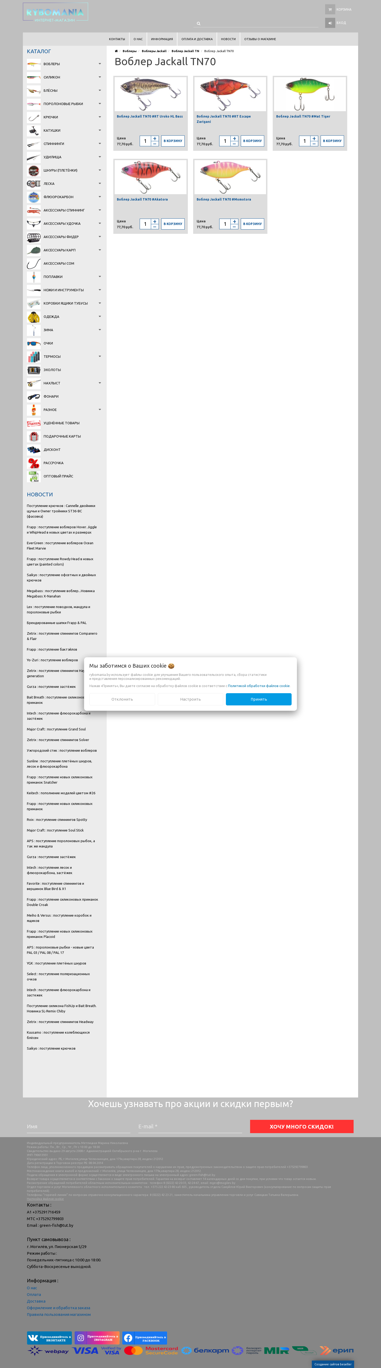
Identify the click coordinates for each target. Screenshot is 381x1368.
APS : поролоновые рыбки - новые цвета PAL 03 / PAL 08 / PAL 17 (60, 949)
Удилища (52, 157)
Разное (50, 409)
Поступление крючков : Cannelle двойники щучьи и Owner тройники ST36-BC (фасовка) (61, 511)
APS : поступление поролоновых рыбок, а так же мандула (61, 843)
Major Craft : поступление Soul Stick (55, 830)
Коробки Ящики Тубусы (66, 303)
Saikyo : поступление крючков (51, 1048)
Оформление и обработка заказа (58, 1307)
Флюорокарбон (58, 197)
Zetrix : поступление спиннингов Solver (58, 740)
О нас (32, 1288)
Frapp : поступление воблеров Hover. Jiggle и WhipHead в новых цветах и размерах (62, 529)
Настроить (190, 699)
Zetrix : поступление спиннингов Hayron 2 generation (60, 673)
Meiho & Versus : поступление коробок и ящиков (59, 917)
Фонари (51, 396)
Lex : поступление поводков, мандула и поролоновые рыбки (58, 609)
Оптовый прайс (58, 476)
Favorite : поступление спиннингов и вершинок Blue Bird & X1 (55, 886)
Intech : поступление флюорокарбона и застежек (58, 992)
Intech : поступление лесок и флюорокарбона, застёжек (49, 870)
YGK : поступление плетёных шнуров (56, 963)
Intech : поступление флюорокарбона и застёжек (58, 715)
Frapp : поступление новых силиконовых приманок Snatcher (60, 779)
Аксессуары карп (60, 250)
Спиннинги (54, 143)
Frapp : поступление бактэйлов (52, 649)
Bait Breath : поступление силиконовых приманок (58, 699)
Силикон (52, 77)
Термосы (52, 356)
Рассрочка (54, 463)
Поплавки (53, 276)
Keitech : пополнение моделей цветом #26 (61, 793)
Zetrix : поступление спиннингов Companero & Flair (62, 636)
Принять (259, 699)
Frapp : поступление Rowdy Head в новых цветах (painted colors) (60, 561)
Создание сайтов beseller (332, 1364)
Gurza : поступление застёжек (51, 686)
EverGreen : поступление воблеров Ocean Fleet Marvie (60, 545)
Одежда (51, 316)
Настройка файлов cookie (45, 1198)
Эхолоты (52, 370)
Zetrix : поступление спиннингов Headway (60, 1022)
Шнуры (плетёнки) (60, 170)
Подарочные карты (62, 436)
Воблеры (52, 64)
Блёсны (50, 90)
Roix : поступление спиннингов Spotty (57, 819)
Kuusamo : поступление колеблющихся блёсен (58, 1034)
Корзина (344, 9)
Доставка (36, 1301)
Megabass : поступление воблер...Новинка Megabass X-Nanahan (61, 593)
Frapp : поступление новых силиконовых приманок (60, 806)
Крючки (51, 117)
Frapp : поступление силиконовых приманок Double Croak (62, 902)
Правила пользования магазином (59, 1314)
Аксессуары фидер (61, 237)
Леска (49, 183)
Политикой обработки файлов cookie (259, 686)
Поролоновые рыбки (63, 104)
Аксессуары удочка (62, 223)
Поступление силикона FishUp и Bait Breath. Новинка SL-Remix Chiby (62, 1008)
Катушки (52, 130)
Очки (48, 343)
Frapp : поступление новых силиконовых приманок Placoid (60, 933)
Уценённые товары (62, 423)
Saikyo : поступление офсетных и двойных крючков (61, 577)
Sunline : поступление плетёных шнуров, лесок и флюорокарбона (59, 763)
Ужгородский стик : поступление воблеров (62, 750)
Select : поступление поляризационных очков (58, 976)
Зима (48, 330)
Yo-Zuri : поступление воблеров (52, 660)
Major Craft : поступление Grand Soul (56, 729)
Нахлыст (52, 383)
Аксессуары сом (59, 263)
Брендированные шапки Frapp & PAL (56, 623)
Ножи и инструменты (64, 290)
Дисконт (52, 449)
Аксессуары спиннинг (64, 210)
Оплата (34, 1294)
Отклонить (122, 699)
